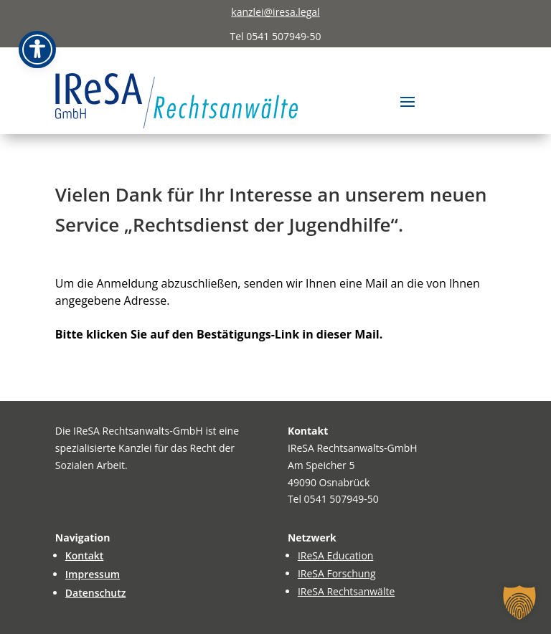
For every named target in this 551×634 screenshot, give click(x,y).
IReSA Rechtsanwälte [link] (346, 591)
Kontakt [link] (84, 555)
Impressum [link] (92, 574)
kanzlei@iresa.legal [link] (275, 12)
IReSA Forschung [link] (337, 573)
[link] (176, 100)
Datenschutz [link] (95, 593)
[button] (407, 100)
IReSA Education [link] (336, 555)
